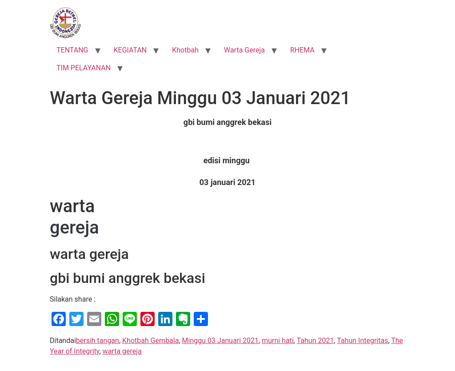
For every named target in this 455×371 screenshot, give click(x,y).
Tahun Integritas (362, 340)
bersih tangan (97, 340)
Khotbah (185, 50)
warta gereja (122, 351)
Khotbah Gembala (150, 340)
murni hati (278, 340)
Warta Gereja (244, 50)
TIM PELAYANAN (83, 68)
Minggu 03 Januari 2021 (220, 340)
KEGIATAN (130, 50)
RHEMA (302, 50)
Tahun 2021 (315, 340)
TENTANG (72, 50)
